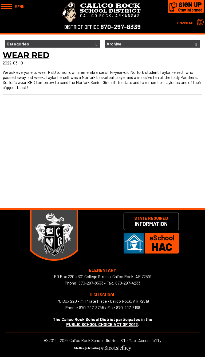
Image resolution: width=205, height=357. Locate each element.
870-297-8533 (90, 282)
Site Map (128, 340)
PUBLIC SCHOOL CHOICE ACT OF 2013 (102, 324)
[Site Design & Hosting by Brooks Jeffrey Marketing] (103, 349)
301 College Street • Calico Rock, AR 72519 (114, 276)
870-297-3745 (91, 307)
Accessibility (149, 340)
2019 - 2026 (59, 340)
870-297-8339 (120, 26)
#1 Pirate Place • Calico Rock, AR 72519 (114, 301)
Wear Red (26, 55)
